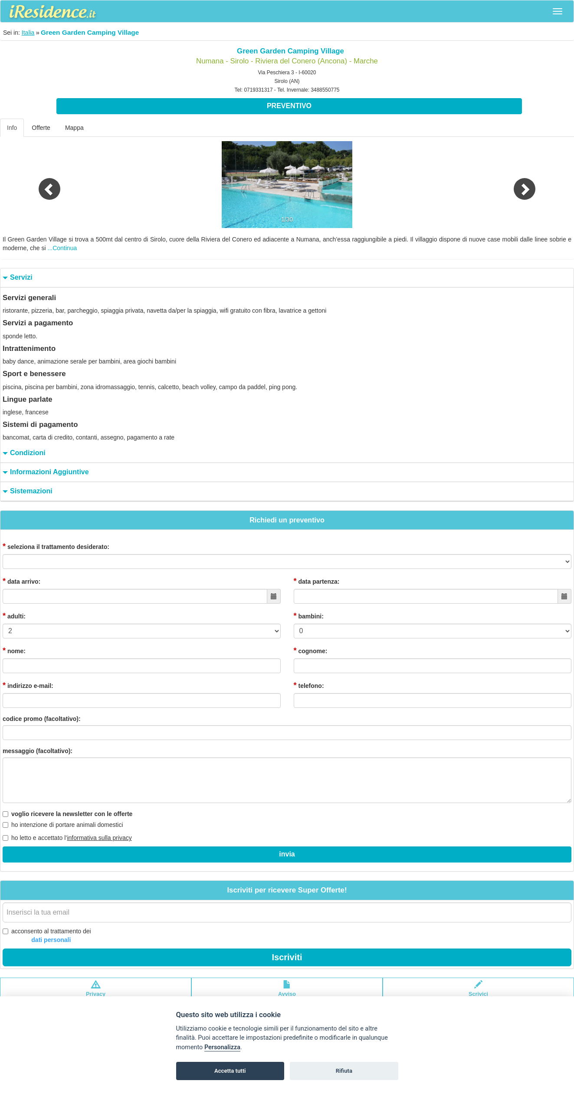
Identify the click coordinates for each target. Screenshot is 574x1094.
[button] (43, 184)
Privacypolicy (95, 993)
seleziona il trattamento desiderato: (56, 546)
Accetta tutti (230, 1071)
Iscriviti (287, 957)
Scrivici (478, 993)
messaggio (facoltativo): (37, 750)
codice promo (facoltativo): (42, 718)
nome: (14, 650)
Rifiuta (344, 1071)
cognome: (311, 650)
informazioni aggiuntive (44, 472)
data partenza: (317, 581)
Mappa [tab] (74, 127)
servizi (16, 278)
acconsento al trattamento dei (47, 936)
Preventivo (289, 105)
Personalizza (222, 1047)
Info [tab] (12, 127)
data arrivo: (21, 581)
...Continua (62, 248)
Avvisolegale (287, 993)
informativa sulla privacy (99, 837)
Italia (28, 32)
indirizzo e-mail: (28, 685)
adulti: (14, 615)
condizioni (23, 453)
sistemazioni (26, 491)
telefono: (309, 685)
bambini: (309, 615)
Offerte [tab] (41, 127)
